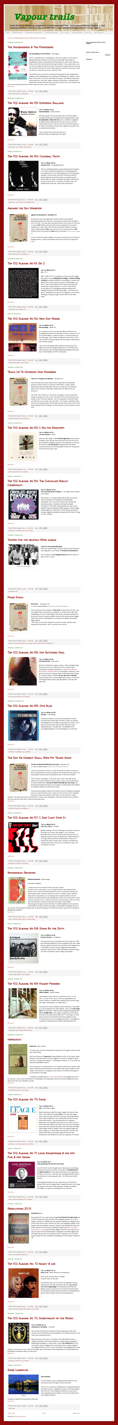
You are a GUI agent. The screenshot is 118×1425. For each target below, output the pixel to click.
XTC (25, 309)
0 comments (30, 1306)
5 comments (30, 91)
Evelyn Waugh (31, 919)
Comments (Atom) (20, 1416)
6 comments (30, 1358)
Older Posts (76, 1413)
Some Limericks (18, 1370)
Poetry (13, 1408)
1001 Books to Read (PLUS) (33, 32)
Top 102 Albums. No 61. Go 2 (26, 263)
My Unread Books (77, 32)
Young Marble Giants (29, 202)
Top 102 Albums (19, 147)
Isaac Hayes (15, 696)
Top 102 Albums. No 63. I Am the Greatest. (36, 428)
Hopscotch (14, 1039)
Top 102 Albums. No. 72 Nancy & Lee (31, 1264)
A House (14, 472)
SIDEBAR (31, 38)
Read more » (11, 86)
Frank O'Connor (42, 643)
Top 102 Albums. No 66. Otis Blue (30, 706)
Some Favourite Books (51, 32)
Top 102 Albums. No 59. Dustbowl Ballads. (36, 103)
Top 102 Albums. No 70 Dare (27, 1099)
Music (13, 147)
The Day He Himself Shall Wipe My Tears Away (39, 758)
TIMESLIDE (43, 38)
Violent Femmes (28, 1030)
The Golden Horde (19, 530)
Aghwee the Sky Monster (25, 208)
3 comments (30, 528)
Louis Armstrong (16, 1199)
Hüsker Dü (14, 362)
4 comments (30, 199)
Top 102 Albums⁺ (99, 32)
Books (13, 93)
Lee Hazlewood (15, 1309)
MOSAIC (26, 38)
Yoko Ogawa (25, 93)
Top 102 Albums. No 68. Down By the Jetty (36, 928)
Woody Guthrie (27, 147)
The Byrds (17, 1360)
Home (8, 32)
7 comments (30, 640)
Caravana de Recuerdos (56, 1077)
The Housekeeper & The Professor (30, 47)
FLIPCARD (15, 38)
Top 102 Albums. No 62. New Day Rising (34, 318)
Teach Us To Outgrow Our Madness (32, 372)
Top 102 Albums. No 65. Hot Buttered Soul (36, 652)
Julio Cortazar (25, 1090)
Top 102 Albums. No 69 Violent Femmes (34, 984)
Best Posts (88, 32)
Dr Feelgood (15, 974)
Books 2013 (18, 93)
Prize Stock (15, 597)
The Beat (17, 863)
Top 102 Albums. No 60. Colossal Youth (34, 156)
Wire (16, 591)
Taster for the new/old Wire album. (32, 540)
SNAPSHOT (37, 38)
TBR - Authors (65, 32)
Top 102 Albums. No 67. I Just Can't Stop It (37, 817)
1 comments (30, 749)
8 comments (30, 360)
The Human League (20, 1144)
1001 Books (15, 643)
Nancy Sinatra (27, 1309)
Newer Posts (11, 1413)
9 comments (30, 307)
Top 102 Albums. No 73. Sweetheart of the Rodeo (40, 1318)
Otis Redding (18, 752)
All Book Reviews (17, 32)
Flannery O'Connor (32, 643)
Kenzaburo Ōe (25, 254)
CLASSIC (10, 38)
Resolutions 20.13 (19, 1208)
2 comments (30, 251)
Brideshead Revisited (21, 873)
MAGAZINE (21, 38)
